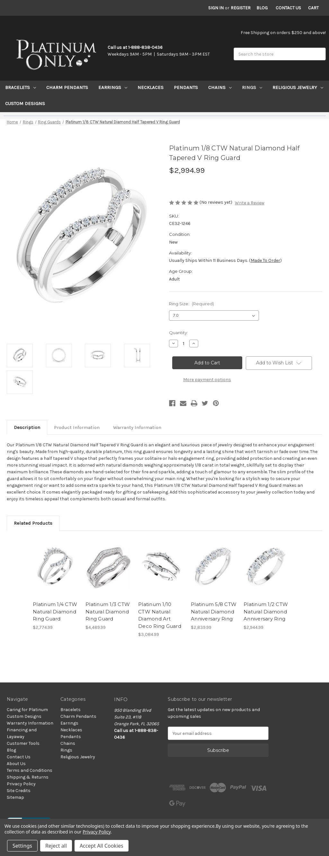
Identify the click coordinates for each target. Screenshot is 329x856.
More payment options (207, 379)
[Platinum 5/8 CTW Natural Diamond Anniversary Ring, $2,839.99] (214, 568)
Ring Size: (191, 303)
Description (27, 427)
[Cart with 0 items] (313, 8)
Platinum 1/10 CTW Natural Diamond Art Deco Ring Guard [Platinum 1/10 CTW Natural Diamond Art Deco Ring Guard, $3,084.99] (159, 615)
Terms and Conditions (29, 770)
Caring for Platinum (27, 709)
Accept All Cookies (101, 845)
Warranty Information (137, 427)
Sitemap (15, 797)
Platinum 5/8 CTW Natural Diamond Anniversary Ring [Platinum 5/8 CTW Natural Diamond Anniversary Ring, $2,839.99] (213, 611)
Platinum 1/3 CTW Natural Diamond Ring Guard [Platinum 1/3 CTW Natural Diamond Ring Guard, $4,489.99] (107, 611)
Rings (252, 87)
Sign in (216, 8)
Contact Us (288, 8)
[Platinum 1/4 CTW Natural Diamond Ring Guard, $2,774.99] (56, 568)
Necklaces (151, 87)
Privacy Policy (21, 784)
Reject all (56, 845)
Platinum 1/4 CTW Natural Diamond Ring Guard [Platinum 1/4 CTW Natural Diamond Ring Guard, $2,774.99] (55, 611)
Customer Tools (23, 743)
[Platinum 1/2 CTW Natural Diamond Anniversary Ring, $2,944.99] (267, 568)
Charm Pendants (67, 87)
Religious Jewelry (297, 87)
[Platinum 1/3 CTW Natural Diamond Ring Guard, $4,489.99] (108, 568)
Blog (262, 8)
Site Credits (19, 790)
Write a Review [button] (249, 203)
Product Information (77, 427)
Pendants (186, 87)
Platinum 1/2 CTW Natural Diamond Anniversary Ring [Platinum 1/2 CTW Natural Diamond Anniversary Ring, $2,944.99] (266, 611)
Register (241, 8)
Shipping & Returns (28, 777)
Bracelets (20, 87)
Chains (220, 87)
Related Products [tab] (33, 523)
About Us (16, 763)
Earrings (112, 87)
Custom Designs (25, 103)
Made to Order (265, 260)
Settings (22, 845)
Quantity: (178, 332)
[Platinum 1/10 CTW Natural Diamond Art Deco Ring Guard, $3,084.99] (161, 568)
